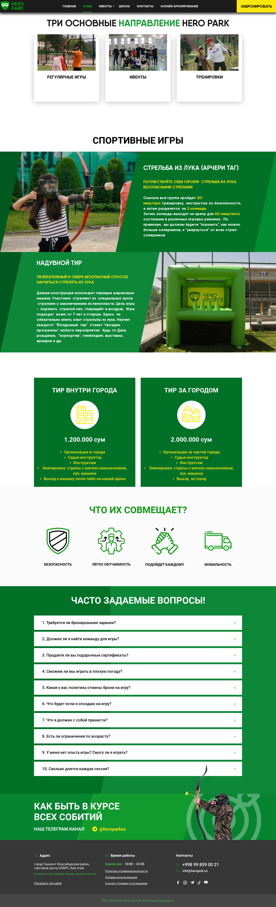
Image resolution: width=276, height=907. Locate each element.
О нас (87, 6)
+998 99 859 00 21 (197, 864)
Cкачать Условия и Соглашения (126, 883)
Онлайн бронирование (179, 6)
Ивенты (105, 6)
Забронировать (256, 6)
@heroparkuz (112, 829)
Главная (69, 6)
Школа (124, 6)
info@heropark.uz (192, 871)
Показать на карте (48, 883)
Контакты (145, 6)
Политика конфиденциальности (126, 871)
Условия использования (121, 877)
